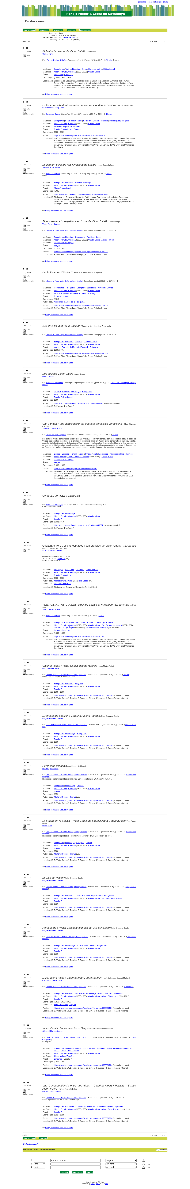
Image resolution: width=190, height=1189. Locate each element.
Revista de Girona (53, 114)
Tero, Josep (83, 581)
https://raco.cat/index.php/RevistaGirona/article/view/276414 (79, 135)
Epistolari (87, 121)
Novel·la (78, 182)
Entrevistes (80, 993)
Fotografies (70, 288)
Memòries (118, 993)
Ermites (110, 288)
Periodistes (80, 622)
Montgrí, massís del (62, 188)
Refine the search (70, 37)
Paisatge (87, 182)
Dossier (126, 675)
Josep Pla (61, 559)
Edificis (57, 454)
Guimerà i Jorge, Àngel (64, 627)
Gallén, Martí (47, 54)
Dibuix (56, 1050)
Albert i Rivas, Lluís (110, 996)
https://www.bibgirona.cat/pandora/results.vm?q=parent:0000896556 (83, 695)
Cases (98, 237)
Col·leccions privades (70, 1050)
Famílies (90, 237)
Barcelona (58, 75)
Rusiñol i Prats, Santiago (96, 627)
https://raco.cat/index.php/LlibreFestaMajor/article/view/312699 (81, 305)
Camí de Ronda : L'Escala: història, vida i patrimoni (66, 675)
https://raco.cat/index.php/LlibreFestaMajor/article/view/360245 (81, 252)
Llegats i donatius (100, 121)
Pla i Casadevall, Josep (112, 625)
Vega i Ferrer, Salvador (51, 224)
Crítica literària (92, 569)
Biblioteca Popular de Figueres (67, 126)
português (142, 2)
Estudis (115, 435)
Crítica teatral (109, 69)
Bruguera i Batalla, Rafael (52, 718)
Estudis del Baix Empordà (56, 435)
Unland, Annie (48, 376)
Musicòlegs (91, 993)
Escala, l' (58, 129)
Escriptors (58, 622)
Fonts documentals (73, 121)
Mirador (109, 60)
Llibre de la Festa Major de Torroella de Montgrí (64, 230)
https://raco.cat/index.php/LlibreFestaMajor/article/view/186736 (81, 353)
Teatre (68, 69)
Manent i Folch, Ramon (51, 1091)
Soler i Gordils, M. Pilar (51, 609)
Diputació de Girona (62, 584)
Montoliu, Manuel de (50, 769)
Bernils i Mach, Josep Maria (53, 108)
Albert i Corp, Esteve (110, 1109)
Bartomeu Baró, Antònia (112, 898)
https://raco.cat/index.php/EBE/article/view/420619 (75, 468)
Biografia (79, 683)
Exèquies (80, 843)
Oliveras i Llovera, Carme (52, 1031)
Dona (84, 69)
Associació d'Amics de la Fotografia (69, 302)
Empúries (58, 1059)
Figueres (77, 129)
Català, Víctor (94, 72)
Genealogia (80, 237)
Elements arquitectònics (92, 895)
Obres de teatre (95, 69)
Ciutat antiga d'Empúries (64, 1056)
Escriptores (59, 69)
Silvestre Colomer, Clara (52, 428)
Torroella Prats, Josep (51, 167)
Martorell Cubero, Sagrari (65, 797)
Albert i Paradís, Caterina (65, 72)
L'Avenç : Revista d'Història (56, 60)
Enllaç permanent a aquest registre (59, 94)
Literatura (76, 69)
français (158, 2)
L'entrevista (128, 987)
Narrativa (69, 182)
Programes (102, 945)
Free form (163, 1150)
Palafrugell (67, 397)
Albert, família (60, 457)
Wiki (106, 1184)
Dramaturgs (100, 622)
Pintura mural (91, 454)
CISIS (93, 1184)
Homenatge (59, 288)
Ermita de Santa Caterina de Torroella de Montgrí (75, 293)
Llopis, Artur (47, 826)
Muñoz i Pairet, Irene (63, 581)
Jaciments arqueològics (75, 1048)
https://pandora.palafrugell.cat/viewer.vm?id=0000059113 (78, 403)
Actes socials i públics (86, 945)
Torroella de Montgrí (62, 296)
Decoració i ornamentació (73, 454)
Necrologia (75, 391)
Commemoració (90, 341)
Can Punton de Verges (63, 243)
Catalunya (68, 75)
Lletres (109, 114)
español (151, 2)
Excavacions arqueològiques (99, 1048)
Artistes (90, 622)
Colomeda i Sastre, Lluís (52, 980)
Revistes (66, 391)
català (165, 2)
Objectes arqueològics (122, 1048)
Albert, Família (108, 240)
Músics (100, 993)
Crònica (57, 391)
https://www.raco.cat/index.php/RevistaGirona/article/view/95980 (81, 194)
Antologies (58, 569)
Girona (57, 630)
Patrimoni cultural (117, 454)
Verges (57, 245)
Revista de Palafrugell (54, 383)
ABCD (98, 1184)
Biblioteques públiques (119, 121)
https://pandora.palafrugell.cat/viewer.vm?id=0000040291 (78, 525)
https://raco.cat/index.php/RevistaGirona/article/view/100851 (79, 636)
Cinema (109, 622)
